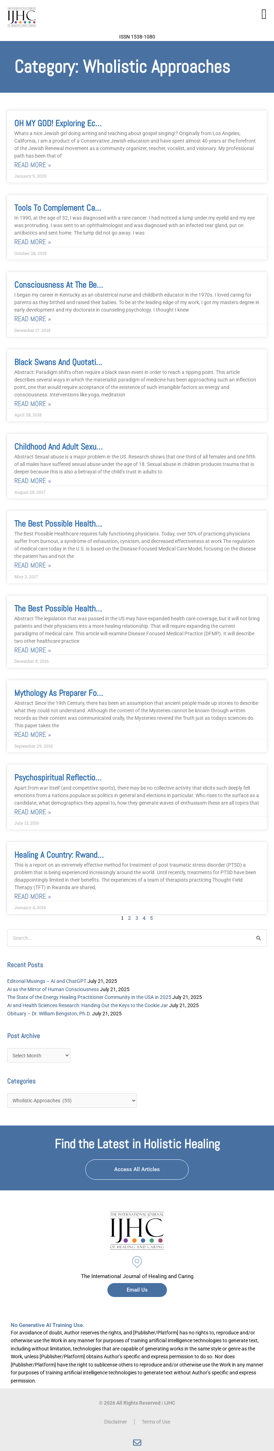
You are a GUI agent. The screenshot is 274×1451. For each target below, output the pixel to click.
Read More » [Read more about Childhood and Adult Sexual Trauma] (32, 481)
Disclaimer (115, 1422)
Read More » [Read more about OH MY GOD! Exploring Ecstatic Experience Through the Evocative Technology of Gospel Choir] (32, 165)
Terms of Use (156, 1422)
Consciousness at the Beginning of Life (78, 284)
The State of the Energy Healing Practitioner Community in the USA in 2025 (89, 997)
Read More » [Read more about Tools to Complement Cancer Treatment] (32, 242)
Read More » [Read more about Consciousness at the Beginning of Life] (32, 319)
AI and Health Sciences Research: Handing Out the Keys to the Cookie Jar (87, 1005)
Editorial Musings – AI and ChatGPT (46, 981)
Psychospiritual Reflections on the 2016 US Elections (102, 777)
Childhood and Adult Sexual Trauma (71, 446)
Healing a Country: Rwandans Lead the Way (85, 854)
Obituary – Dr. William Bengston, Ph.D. (49, 1013)
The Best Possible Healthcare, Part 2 (74, 523)
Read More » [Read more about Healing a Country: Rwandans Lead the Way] (32, 896)
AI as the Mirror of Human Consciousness (53, 989)
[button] (264, 14)
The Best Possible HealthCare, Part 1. (75, 608)
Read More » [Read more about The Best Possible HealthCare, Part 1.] (32, 650)
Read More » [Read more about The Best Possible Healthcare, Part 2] (32, 565)
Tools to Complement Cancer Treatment (79, 207)
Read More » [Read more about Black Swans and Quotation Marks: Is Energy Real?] (32, 404)
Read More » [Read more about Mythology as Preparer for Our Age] (32, 734)
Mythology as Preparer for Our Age (70, 692)
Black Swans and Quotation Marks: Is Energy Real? (97, 362)
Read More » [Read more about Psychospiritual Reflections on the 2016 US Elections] (32, 812)
